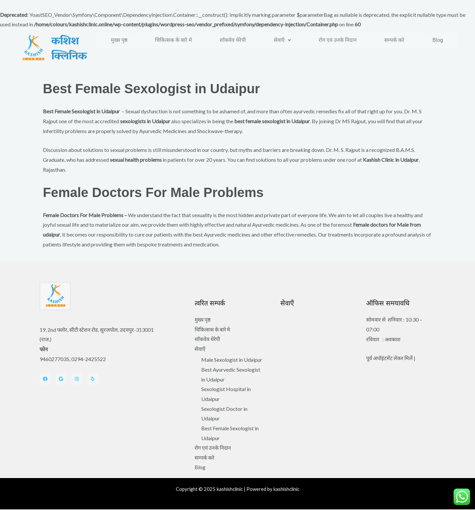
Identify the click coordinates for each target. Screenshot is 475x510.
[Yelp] (92, 378)
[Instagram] (76, 378)
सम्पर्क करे (394, 40)
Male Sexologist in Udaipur (231, 360)
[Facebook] (45, 378)
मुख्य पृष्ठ (119, 40)
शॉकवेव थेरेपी (233, 40)
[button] (282, 40)
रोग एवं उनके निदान (338, 40)
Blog (437, 40)
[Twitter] (61, 378)
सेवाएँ (282, 40)
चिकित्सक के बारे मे (173, 40)
